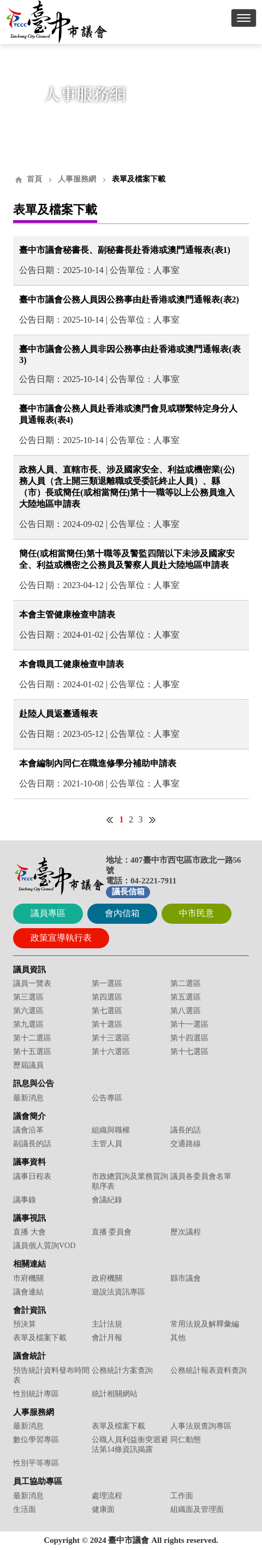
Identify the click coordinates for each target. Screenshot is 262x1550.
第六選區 (28, 1011)
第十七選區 (189, 1052)
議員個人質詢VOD (44, 1246)
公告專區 (107, 1098)
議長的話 (185, 1130)
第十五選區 (32, 1052)
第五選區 (185, 997)
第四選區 (107, 997)
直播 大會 (29, 1232)
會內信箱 (122, 913)
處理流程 (107, 1496)
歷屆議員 (28, 1065)
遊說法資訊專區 (118, 1292)
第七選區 (107, 1011)
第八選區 (185, 1011)
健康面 (103, 1509)
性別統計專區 (36, 1394)
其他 (178, 1338)
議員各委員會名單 (200, 1176)
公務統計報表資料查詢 (208, 1370)
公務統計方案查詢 (122, 1370)
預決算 (24, 1324)
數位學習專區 (36, 1440)
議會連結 (28, 1292)
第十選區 (107, 1024)
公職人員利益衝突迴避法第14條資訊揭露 (130, 1445)
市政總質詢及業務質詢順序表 (130, 1181)
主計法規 (107, 1324)
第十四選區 (189, 1038)
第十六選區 (111, 1052)
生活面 (24, 1509)
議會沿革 (28, 1130)
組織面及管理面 (197, 1509)
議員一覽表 (32, 983)
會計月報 (107, 1338)
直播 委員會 (112, 1232)
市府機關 (28, 1278)
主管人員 (107, 1144)
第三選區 (28, 997)
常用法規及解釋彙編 (204, 1324)
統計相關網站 (115, 1394)
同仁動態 (185, 1440)
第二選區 (185, 983)
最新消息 (28, 1098)
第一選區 (107, 983)
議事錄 (24, 1200)
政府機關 (107, 1278)
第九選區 (28, 1024)
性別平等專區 (36, 1463)
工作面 (181, 1496)
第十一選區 (189, 1024)
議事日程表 (32, 1176)
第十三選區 (111, 1038)
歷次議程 (185, 1232)
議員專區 (48, 913)
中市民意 (196, 913)
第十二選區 (32, 1038)
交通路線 (185, 1144)
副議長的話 (32, 1144)
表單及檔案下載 (40, 1338)
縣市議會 (185, 1278)
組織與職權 (111, 1130)
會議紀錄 (107, 1200)
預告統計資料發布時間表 (51, 1375)
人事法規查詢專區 (200, 1426)
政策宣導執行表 (61, 937)
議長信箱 (128, 891)
